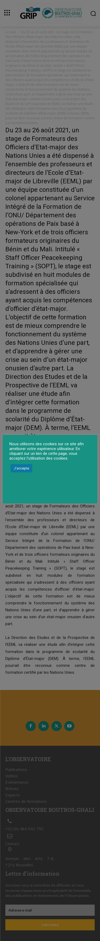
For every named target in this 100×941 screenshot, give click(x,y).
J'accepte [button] (21, 468)
